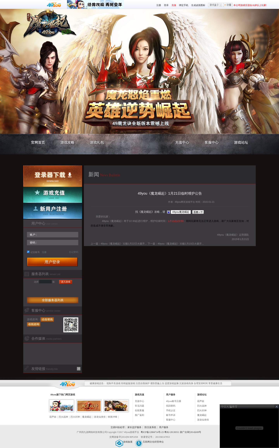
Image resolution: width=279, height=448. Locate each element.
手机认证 (170, 410)
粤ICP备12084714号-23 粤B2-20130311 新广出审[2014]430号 (171, 432)
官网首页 (38, 145)
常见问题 (139, 405)
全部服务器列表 (53, 300)
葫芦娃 (52, 417)
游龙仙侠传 (100, 417)
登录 (166, 5)
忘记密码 (73, 252)
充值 (173, 5)
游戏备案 (124, 441)
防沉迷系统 (150, 427)
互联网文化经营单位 (149, 441)
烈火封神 (75, 417)
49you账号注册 (173, 401)
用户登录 (52, 262)
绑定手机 (183, 5)
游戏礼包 (97, 145)
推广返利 (139, 415)
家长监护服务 (134, 427)
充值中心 (182, 145)
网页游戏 (70, 394)
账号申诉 (170, 415)
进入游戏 (65, 281)
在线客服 (139, 410)
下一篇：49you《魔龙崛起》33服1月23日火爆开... (176, 243)
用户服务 (163, 427)
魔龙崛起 (86, 417)
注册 (158, 5)
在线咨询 (33, 324)
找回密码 (170, 405)
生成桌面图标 (198, 5)
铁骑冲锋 (112, 417)
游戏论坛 (241, 145)
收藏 (228, 5)
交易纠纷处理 (118, 427)
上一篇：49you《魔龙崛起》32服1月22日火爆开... (119, 243)
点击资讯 (47, 319)
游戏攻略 (67, 145)
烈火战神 (63, 417)
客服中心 (212, 145)
